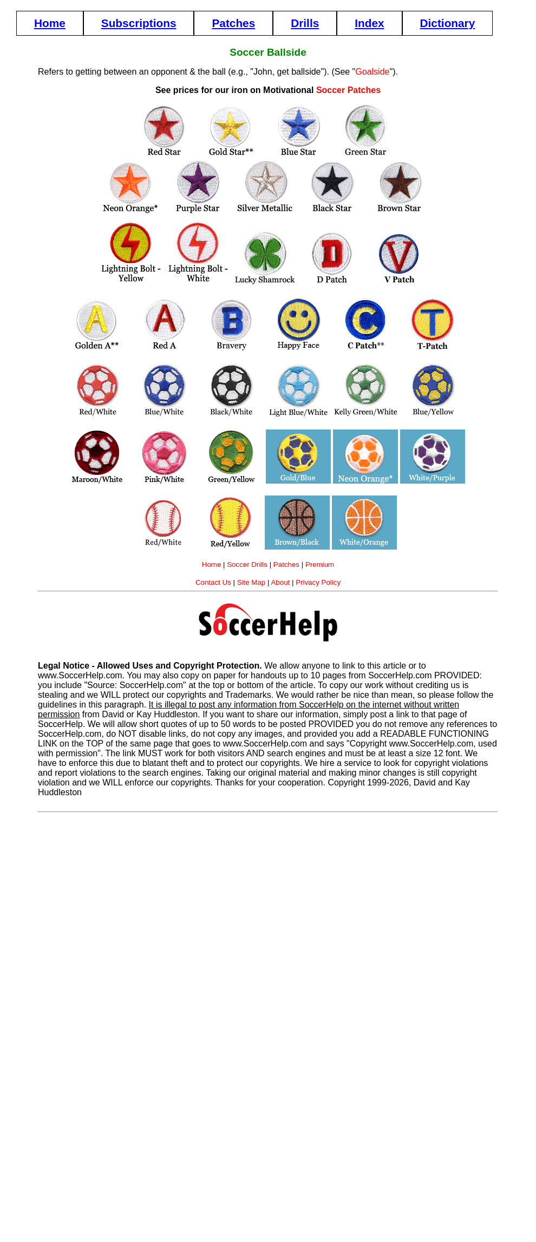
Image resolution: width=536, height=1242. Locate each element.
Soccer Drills (247, 564)
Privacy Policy (318, 582)
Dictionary (447, 23)
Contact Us (213, 582)
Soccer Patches (348, 90)
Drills (305, 23)
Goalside (372, 71)
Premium (319, 564)
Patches (233, 23)
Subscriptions (139, 23)
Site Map (251, 582)
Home (50, 23)
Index (369, 23)
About (280, 582)
